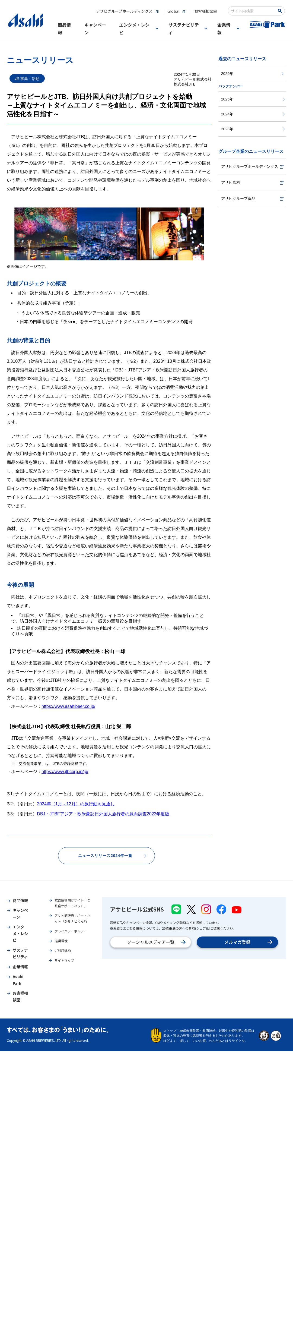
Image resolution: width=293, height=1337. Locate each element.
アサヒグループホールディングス (252, 166)
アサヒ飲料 (252, 182)
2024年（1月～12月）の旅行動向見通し (75, 804)
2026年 (252, 73)
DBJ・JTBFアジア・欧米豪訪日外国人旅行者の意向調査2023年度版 (103, 814)
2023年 (253, 129)
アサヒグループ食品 (252, 198)
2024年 (253, 114)
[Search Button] (281, 10)
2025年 (253, 99)
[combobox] (252, 10)
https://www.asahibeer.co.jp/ (68, 706)
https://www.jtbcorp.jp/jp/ (65, 771)
